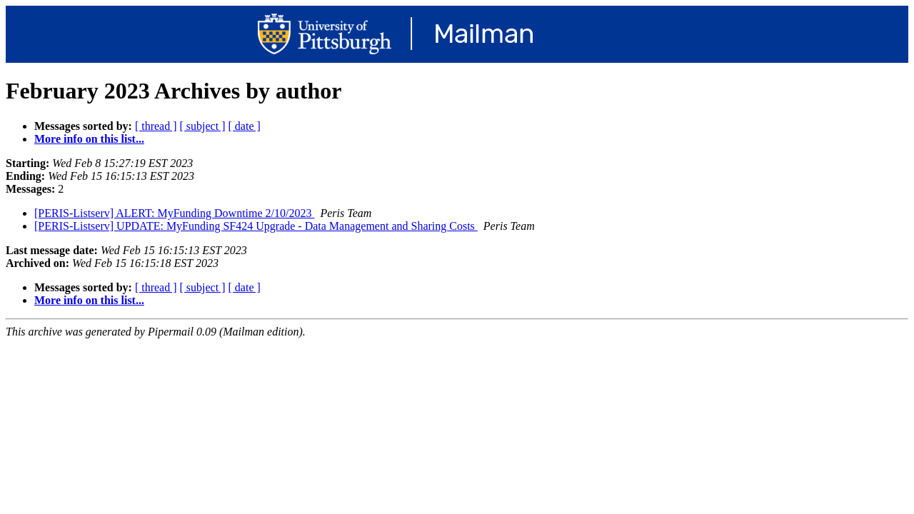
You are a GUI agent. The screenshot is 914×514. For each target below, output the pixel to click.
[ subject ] (203, 126)
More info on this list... (89, 139)
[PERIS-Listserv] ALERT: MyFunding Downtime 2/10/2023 (174, 213)
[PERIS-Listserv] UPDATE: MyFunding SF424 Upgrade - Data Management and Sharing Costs (256, 226)
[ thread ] (156, 126)
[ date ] (244, 126)
